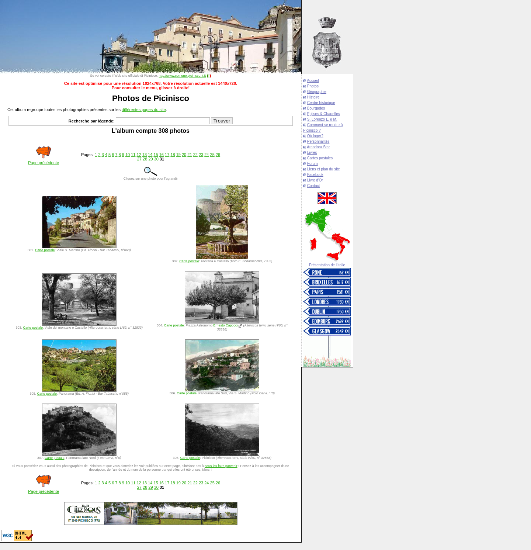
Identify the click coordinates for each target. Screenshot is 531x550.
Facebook (315, 175)
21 (189, 154)
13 (144, 154)
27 (139, 159)
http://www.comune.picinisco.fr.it (182, 75)
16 (161, 154)
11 (133, 154)
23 (201, 154)
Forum (312, 164)
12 (139, 154)
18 (172, 154)
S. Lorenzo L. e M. (322, 119)
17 (167, 154)
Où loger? (315, 136)
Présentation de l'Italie (327, 265)
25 (212, 154)
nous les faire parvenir (221, 466)
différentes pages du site (144, 109)
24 (206, 154)
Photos (313, 86)
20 (184, 154)
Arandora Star (318, 147)
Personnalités (318, 141)
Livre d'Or (315, 180)
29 (150, 159)
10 (127, 154)
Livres (312, 153)
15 (155, 154)
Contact (313, 186)
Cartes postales (320, 158)
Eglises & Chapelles (323, 114)
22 (195, 154)
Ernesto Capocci (225, 325)
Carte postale (45, 250)
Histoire (313, 97)
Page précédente (43, 162)
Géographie (316, 92)
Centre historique (321, 103)
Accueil (313, 81)
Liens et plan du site (323, 169)
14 (150, 154)
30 (156, 159)
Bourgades (316, 108)
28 (145, 159)
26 (218, 154)
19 (178, 154)
